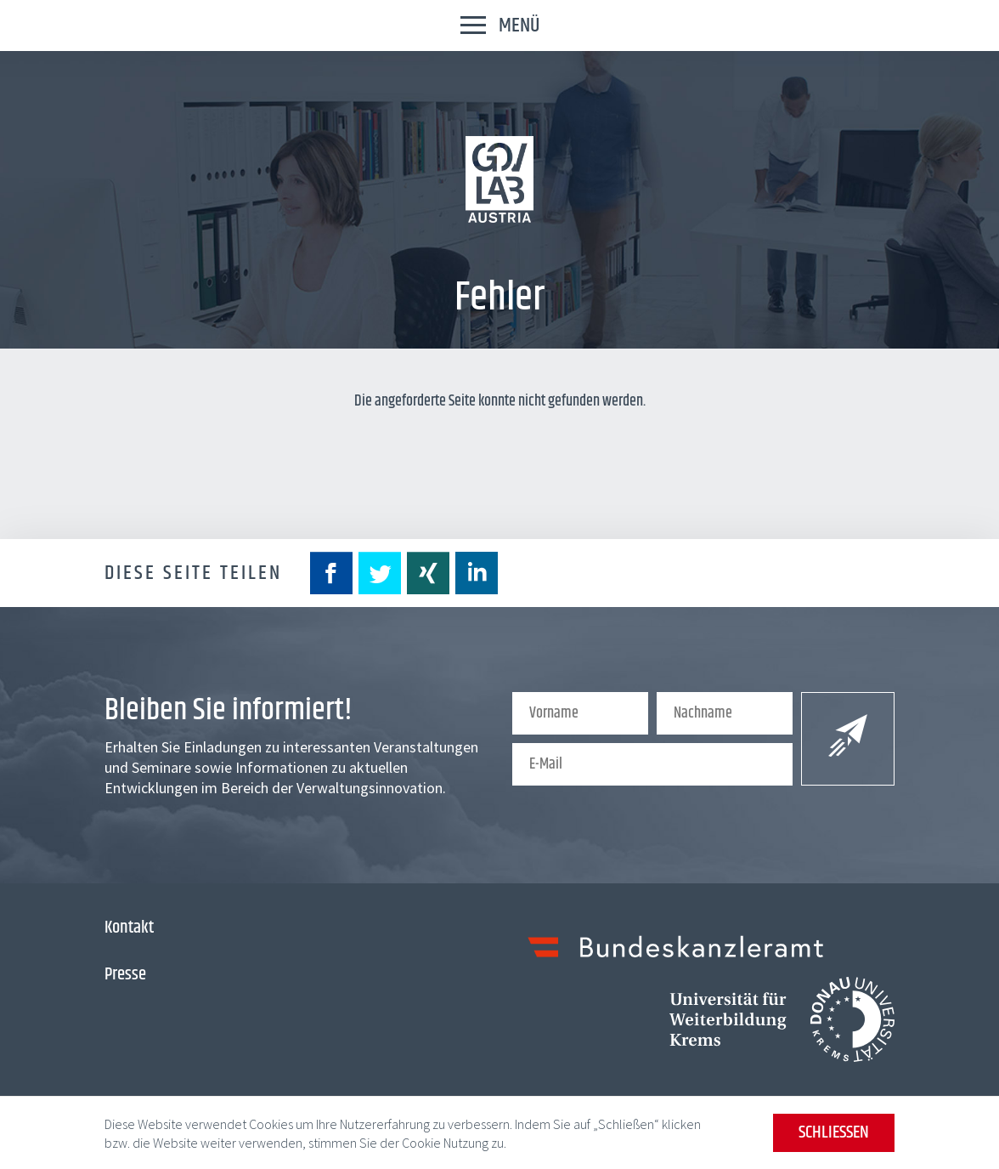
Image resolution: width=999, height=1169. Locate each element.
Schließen (834, 1132)
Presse (125, 974)
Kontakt (129, 927)
